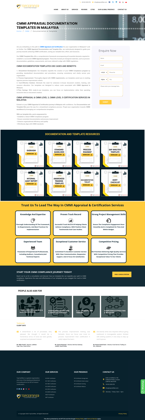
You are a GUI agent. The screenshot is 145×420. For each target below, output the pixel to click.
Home (56, 9)
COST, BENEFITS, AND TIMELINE (84, 312)
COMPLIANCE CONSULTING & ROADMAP (115, 312)
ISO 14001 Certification (50, 381)
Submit (105, 102)
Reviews (84, 9)
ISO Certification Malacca (80, 386)
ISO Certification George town (81, 378)
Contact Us (122, 9)
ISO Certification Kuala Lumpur (81, 381)
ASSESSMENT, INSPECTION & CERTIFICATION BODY (58, 312)
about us (64, 9)
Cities (93, 9)
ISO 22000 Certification (50, 386)
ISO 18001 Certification (50, 383)
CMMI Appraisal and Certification (51, 47)
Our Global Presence (106, 9)
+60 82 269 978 (86, 2)
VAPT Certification (49, 397)
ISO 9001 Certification (50, 378)
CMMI (27, 31)
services (75, 9)
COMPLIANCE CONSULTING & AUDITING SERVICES (31, 311)
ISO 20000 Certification (50, 392)
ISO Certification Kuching (80, 383)
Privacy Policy (123, 414)
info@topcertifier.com (99, 2)
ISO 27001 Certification (50, 389)
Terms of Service (92, 419)
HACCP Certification (49, 394)
